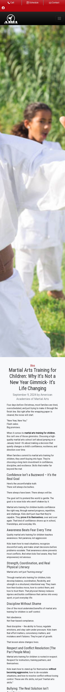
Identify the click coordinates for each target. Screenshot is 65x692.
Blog (32, 365)
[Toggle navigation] (59, 18)
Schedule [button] (32, 2)
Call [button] (11, 2)
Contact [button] (54, 2)
